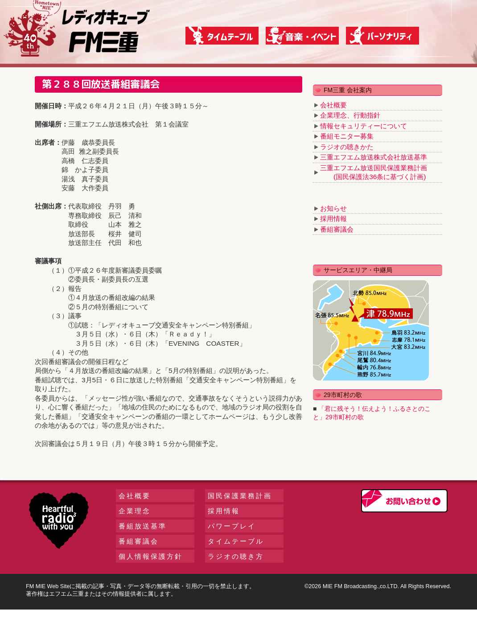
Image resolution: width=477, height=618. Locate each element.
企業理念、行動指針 (350, 115)
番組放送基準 (143, 526)
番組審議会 (337, 229)
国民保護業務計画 (240, 495)
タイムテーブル (236, 541)
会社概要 (333, 105)
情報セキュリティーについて (363, 126)
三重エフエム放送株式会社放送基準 (373, 157)
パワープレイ (232, 526)
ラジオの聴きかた (347, 147)
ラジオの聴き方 (236, 556)
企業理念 (135, 511)
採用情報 (333, 218)
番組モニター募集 (347, 136)
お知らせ (333, 208)
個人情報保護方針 (151, 556)
